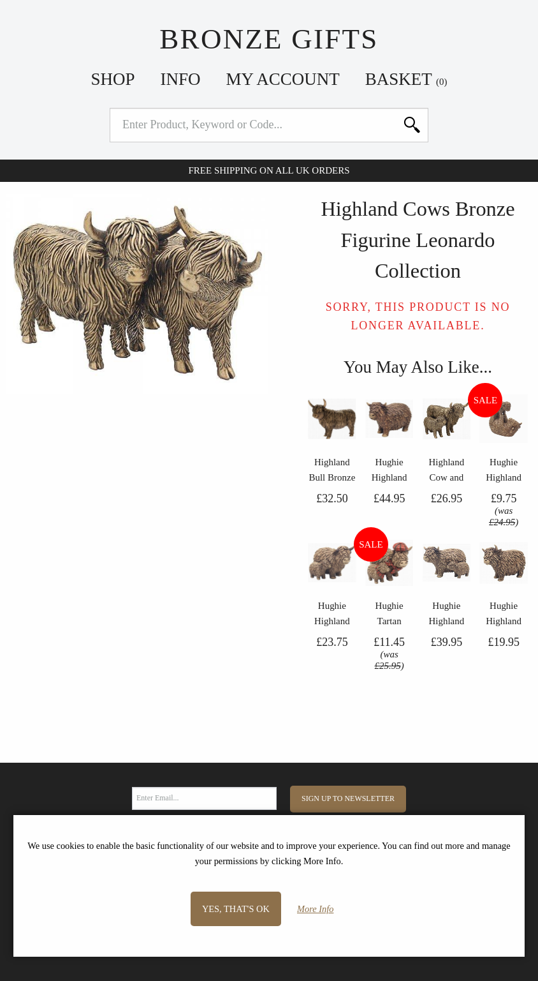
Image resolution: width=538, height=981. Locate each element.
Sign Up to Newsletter (348, 798)
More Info (315, 909)
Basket (406, 79)
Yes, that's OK (236, 909)
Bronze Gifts (268, 39)
